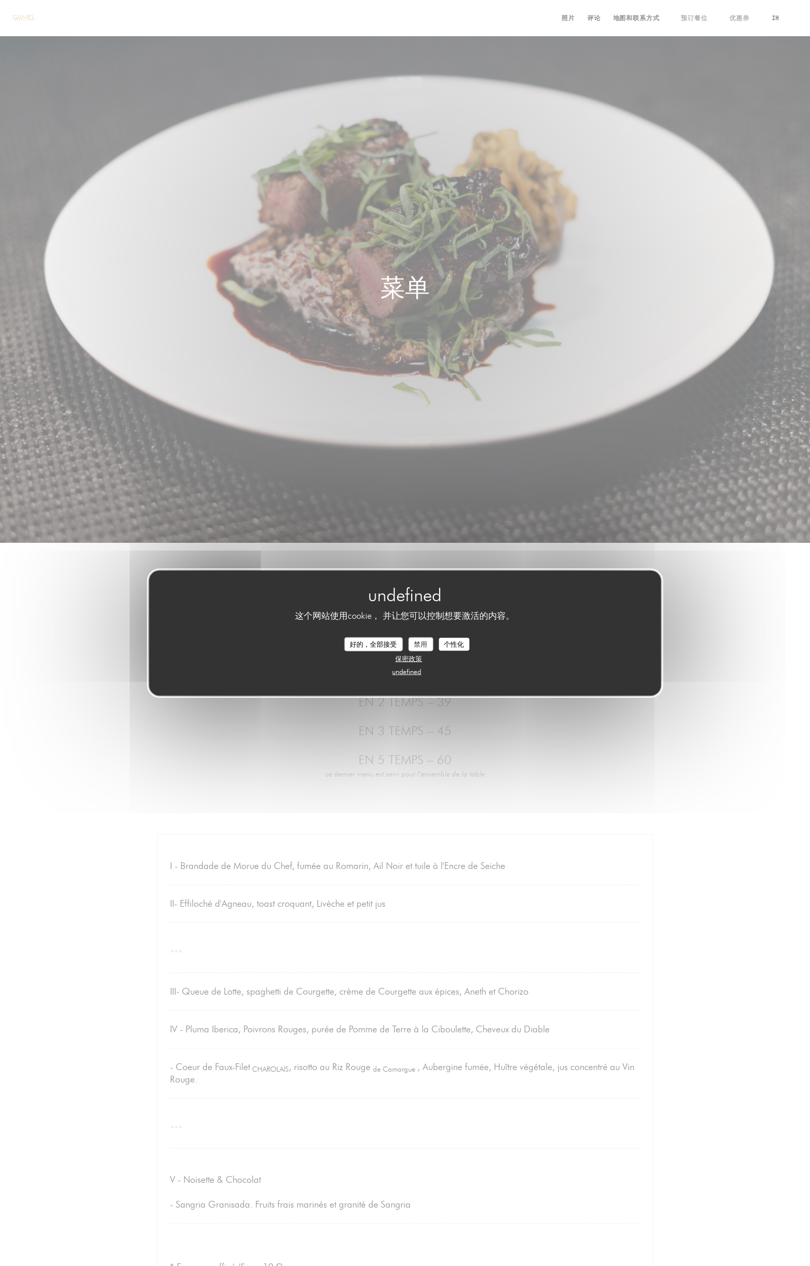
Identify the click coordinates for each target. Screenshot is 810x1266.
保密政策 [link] (408, 658)
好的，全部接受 (373, 643)
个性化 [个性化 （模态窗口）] (454, 643)
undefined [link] (406, 671)
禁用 (420, 643)
